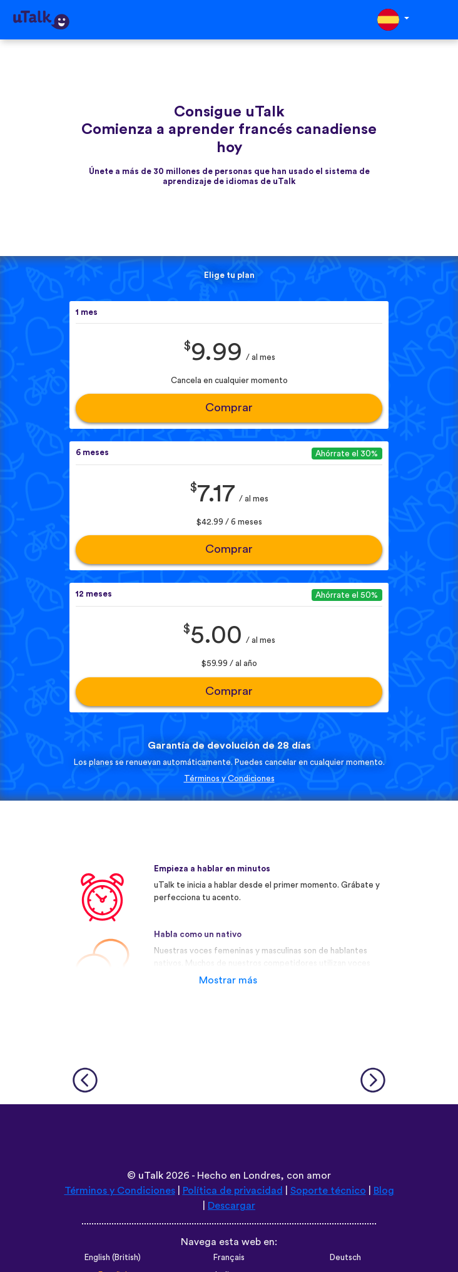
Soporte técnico (328, 1191)
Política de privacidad (233, 1191)
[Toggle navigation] (440, 19)
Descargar (231, 1206)
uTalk (150, 1176)
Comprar (229, 408)
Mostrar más (228, 980)
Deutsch (345, 1257)
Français (229, 1257)
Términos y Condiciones (229, 778)
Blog (384, 1191)
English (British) (112, 1257)
